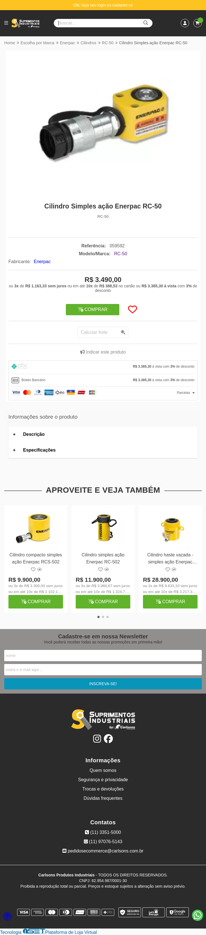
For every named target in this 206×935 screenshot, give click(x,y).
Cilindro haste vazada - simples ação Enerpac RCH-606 (170, 559)
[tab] (103, 367)
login (102, 5)
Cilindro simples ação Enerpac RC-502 (103, 558)
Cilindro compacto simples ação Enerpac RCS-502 (36, 558)
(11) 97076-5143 (103, 841)
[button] (98, 617)
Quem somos (102, 770)
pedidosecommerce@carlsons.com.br (102, 851)
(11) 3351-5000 (103, 832)
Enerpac (42, 261)
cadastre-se (122, 5)
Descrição (34, 434)
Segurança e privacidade (103, 779)
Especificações (39, 450)
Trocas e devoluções (103, 789)
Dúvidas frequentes (103, 798)
